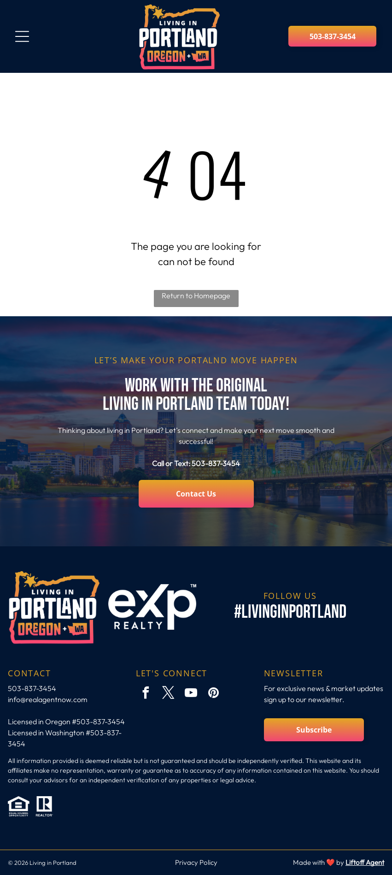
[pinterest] (214, 694)
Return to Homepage (196, 295)
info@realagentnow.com (48, 699)
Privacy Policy (196, 862)
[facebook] (146, 694)
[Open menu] (22, 36)
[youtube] (191, 694)
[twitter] (168, 694)
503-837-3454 (216, 463)
